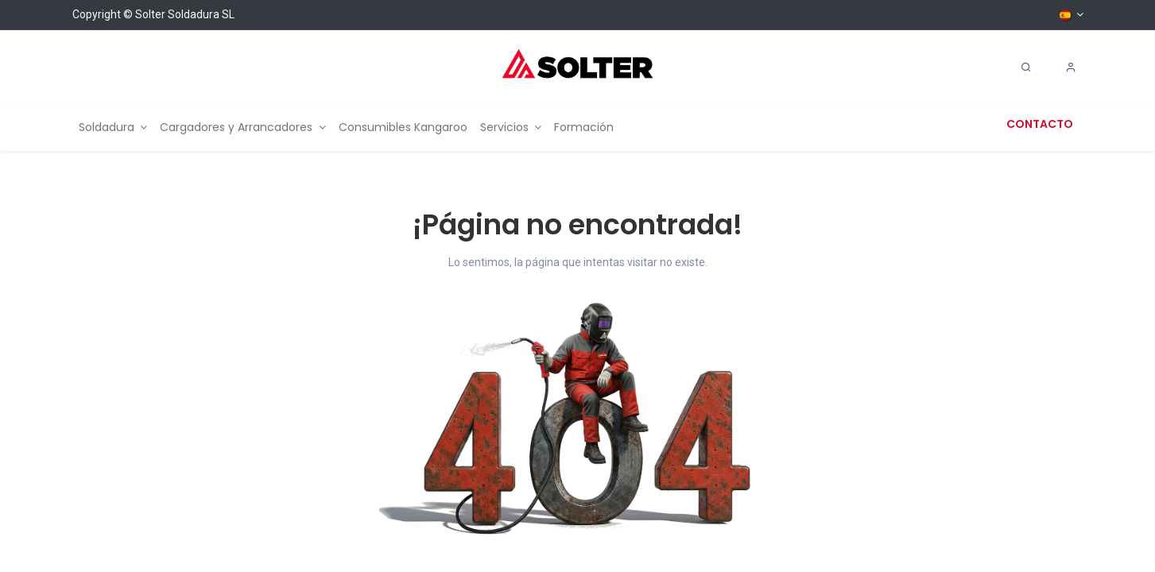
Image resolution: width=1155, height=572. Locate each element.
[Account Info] (1070, 67)
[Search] (1026, 67)
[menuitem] (113, 127)
